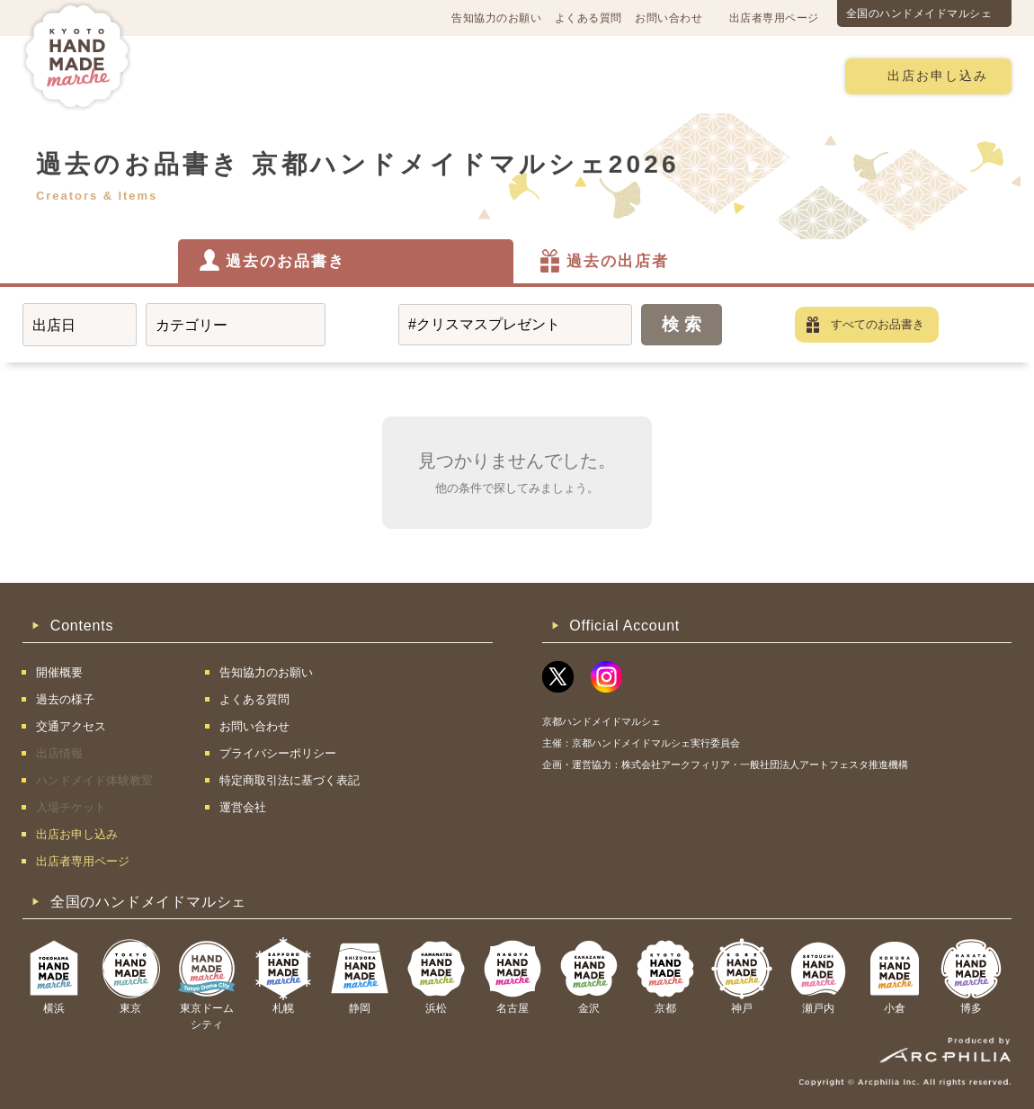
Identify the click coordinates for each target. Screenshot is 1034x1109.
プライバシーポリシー (277, 753)
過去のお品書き (285, 261)
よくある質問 (588, 18)
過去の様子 (412, 75)
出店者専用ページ (774, 18)
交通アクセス (305, 75)
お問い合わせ (668, 18)
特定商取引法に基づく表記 (289, 780)
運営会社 (242, 807)
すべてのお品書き (877, 324)
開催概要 (206, 75)
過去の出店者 (617, 261)
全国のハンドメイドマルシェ (919, 13)
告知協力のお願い (496, 18)
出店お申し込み (937, 76)
